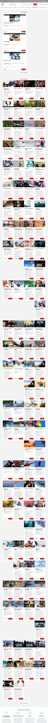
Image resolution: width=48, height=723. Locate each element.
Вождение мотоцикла (38, 371)
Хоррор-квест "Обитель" (28, 51)
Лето (43, 693)
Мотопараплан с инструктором (39, 431)
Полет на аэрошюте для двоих (29, 411)
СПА (15, 693)
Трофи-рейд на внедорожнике (7, 131)
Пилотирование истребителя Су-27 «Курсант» (18, 612)
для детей (35, 695)
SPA (18, 7)
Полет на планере (18, 91)
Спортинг (16, 211)
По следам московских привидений (6, 191)
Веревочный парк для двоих (39, 71)
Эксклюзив (35, 694)
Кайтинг (26, 131)
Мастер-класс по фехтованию (7, 652)
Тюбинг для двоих (29, 511)
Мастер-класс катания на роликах (29, 211)
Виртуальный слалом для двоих (8, 211)
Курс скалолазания (40, 91)
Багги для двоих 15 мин (8, 471)
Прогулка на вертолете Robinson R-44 (29, 431)
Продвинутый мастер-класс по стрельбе (39, 251)
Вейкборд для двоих (7, 572)
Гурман (41, 694)
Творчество (31, 694)
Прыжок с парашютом (17, 251)
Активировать (3, 698)
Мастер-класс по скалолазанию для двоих (18, 191)
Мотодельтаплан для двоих (28, 551)
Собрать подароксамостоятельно (12, 4)
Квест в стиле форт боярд (18, 511)
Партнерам (2, 699)
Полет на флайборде (16, 391)
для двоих (24, 694)
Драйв (45, 693)
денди (40, 696)
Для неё (1, 7)
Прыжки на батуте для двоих (8, 71)
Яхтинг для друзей (29, 171)
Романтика (18, 693)
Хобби (38, 694)
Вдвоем (34, 693)
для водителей (36, 696)
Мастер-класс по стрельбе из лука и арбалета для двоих (8, 251)
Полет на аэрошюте (40, 391)
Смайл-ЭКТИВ (17, 22)
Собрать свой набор (24, 665)
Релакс (20, 695)
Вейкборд (38, 551)
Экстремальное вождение (17, 431)
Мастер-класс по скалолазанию (39, 191)
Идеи (1, 696)
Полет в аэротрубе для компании (29, 291)
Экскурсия (39, 693)
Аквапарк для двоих (18, 631)
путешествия (45, 695)
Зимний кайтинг (17, 111)
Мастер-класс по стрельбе (28, 251)
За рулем (27, 693)
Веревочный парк (28, 71)
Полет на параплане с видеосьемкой (7, 451)
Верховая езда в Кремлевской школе (8, 111)
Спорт (17, 695)
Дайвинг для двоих (29, 491)
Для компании (28, 7)
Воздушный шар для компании (39, 411)
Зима (15, 694)
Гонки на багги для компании (18, 471)
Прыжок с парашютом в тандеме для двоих (29, 532)
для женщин (31, 695)
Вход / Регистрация (4, 700)
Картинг (37, 611)
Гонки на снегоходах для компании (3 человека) (28, 331)
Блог (47, 7)
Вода (25, 693)
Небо (41, 693)
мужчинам (18, 696)
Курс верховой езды (8, 331)
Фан (45, 694)
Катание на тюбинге (38, 511)
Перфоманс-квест (39, 51)
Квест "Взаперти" (18, 51)
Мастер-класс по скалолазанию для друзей (29, 191)
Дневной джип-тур (18, 151)
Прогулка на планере (27, 91)
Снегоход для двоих (18, 331)
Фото (23, 693)
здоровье (22, 695)
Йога (36, 693)
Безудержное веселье (6, 23)
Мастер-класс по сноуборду (7, 512)
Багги (26, 471)
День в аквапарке (7, 631)
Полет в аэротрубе (29, 451)
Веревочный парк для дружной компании (7, 91)
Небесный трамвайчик (38, 171)
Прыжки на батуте (8, 431)
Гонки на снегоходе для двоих (8, 612)
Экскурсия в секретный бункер (18, 551)
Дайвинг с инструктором (39, 471)
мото (21, 696)
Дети (43, 694)
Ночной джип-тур (28, 151)
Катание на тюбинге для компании (6, 51)
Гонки (31, 693)
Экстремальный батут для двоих (39, 111)
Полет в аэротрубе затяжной (8, 291)
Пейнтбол (16, 531)
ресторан (45, 696)
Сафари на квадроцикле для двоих (28, 351)
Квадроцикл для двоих (17, 71)
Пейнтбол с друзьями (38, 151)
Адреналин (21, 694)
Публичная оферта (20, 720)
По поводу (22, 7)
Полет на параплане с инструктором (39, 572)
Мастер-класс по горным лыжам (39, 492)
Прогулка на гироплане (17, 131)
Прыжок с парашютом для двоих (39, 532)
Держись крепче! (28, 22)
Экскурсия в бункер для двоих (8, 551)
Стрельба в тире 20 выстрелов (8, 311)
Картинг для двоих (40, 631)
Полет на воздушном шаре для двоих (28, 231)
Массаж (21, 693)
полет (28, 696)
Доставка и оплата (4, 695)
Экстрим (15, 7)
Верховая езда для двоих (18, 311)
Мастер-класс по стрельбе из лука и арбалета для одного (40, 231)
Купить (10, 30)
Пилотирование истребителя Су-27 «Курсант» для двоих (29, 612)
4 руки (33, 696)
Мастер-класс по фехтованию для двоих (18, 652)
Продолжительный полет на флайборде (8, 391)
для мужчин (26, 695)
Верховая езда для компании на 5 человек (40, 311)
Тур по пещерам (7, 171)
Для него (6, 7)
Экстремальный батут (28, 111)
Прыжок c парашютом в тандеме (38, 451)
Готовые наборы (35, 7)
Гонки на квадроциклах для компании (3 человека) (40, 351)
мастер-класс (24, 696)
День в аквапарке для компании (29, 632)
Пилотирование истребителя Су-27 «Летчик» (40, 291)
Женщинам (14, 696)
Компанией (14, 695)
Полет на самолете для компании (18, 572)
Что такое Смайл (3, 694)
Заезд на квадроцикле (38, 331)
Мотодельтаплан (7, 151)
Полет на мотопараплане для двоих (40, 131)
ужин (43, 696)
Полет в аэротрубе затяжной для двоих (18, 291)
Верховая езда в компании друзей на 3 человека (29, 311)
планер (30, 696)
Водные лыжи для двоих (18, 371)
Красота (28, 694)
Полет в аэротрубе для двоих (40, 271)
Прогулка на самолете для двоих (28, 572)
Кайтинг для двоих (40, 211)
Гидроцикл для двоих (28, 391)
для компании (40, 695)
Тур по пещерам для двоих (17, 171)
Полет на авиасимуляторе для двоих (39, 592)
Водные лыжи (7, 371)
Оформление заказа (28, 720)
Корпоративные (42, 7)
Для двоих (11, 7)
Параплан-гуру (17, 451)
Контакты (2, 697)
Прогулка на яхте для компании (28, 371)
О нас (1, 693)
